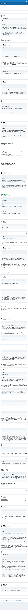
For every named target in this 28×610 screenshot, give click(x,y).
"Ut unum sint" (3, 470)
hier (9, 287)
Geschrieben (6, 16)
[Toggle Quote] (2, 24)
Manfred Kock (2, 484)
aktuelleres (9, 492)
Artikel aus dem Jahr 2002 (4, 500)
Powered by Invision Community (14, 608)
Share (6, 600)
